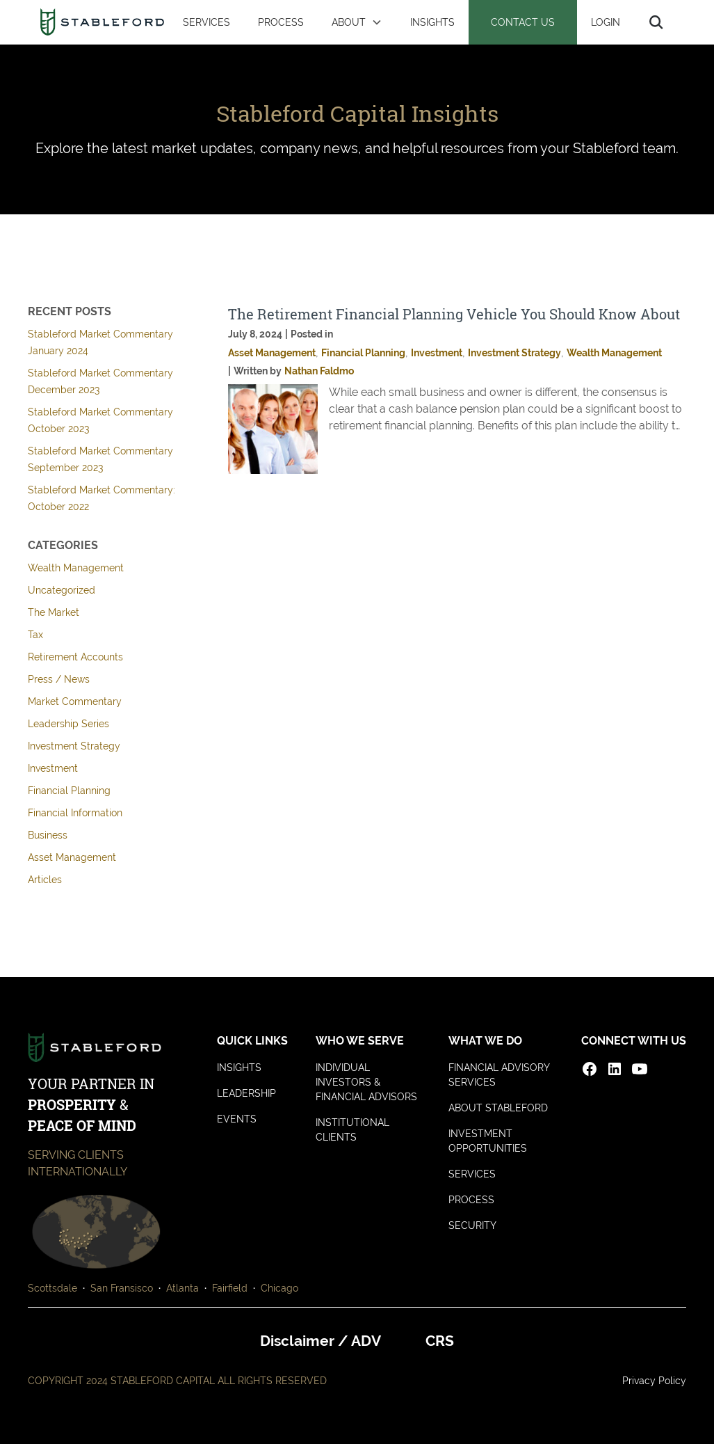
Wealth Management (76, 567)
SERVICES (206, 22)
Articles (45, 879)
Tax (35, 634)
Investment (53, 768)
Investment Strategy (74, 746)
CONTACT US (523, 22)
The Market (53, 612)
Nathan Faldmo (319, 370)
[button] (357, 22)
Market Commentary (75, 701)
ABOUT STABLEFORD (498, 1107)
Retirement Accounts (75, 657)
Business (47, 835)
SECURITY (472, 1225)
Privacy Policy (654, 1380)
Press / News (59, 679)
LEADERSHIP (246, 1093)
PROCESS (281, 22)
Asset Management (72, 857)
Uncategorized (61, 590)
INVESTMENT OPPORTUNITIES (487, 1141)
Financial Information (75, 812)
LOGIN (605, 22)
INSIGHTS (432, 22)
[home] (101, 22)
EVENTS (237, 1119)
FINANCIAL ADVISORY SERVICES (499, 1075)
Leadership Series (68, 723)
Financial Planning (69, 790)
